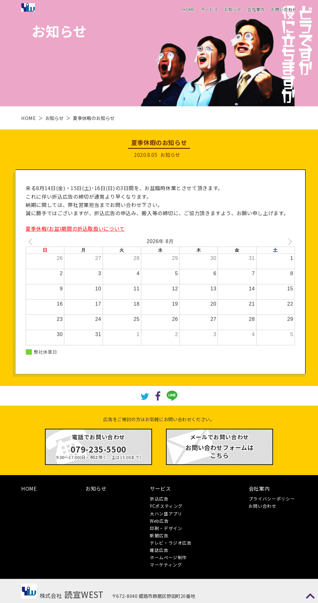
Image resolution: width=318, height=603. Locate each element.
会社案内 (256, 9)
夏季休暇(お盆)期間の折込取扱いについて (75, 228)
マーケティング (166, 564)
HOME (188, 9)
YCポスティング (166, 506)
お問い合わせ (284, 9)
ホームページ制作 (168, 557)
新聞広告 (159, 535)
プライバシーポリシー (272, 498)
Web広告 (159, 521)
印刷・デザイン (166, 528)
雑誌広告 (159, 550)
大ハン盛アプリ (166, 513)
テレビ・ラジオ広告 (171, 543)
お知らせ (233, 9)
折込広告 (159, 498)
